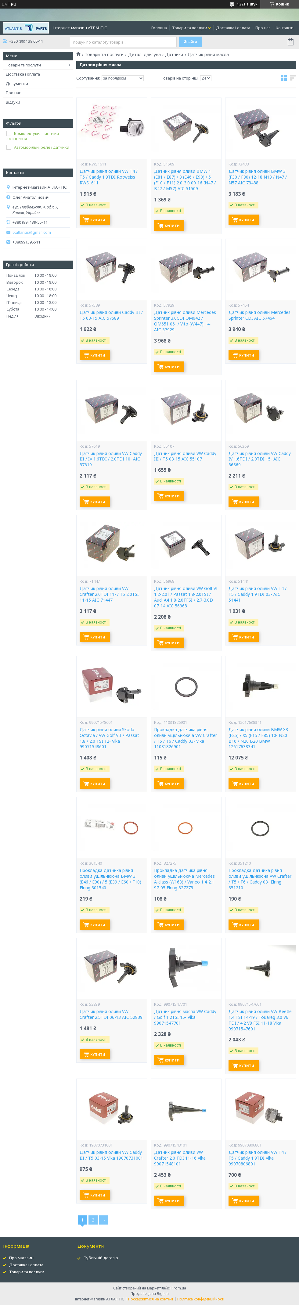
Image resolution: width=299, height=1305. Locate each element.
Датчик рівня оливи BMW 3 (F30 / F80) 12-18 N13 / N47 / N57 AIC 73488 (258, 177)
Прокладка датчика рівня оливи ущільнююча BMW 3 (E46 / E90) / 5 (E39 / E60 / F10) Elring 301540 (110, 879)
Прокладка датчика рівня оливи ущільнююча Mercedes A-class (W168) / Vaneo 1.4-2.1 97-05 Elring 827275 (184, 879)
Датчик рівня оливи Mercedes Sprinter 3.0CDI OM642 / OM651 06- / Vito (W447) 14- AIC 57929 (185, 321)
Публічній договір (101, 1258)
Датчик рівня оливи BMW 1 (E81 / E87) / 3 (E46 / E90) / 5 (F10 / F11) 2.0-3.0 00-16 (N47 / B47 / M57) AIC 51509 (185, 180)
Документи (17, 83)
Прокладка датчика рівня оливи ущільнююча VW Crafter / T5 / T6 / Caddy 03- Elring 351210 (260, 879)
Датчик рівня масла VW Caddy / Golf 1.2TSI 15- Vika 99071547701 (185, 1017)
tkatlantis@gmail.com (32, 232)
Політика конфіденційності (200, 1299)
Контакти (285, 27)
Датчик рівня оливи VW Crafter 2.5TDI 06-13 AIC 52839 (111, 1014)
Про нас (263, 27)
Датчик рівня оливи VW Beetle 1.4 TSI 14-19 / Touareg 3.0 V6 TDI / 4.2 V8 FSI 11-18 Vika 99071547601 (260, 1020)
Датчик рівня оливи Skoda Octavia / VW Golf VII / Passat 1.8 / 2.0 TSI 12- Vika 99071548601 (109, 738)
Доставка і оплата (233, 27)
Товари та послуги (189, 27)
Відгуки (13, 102)
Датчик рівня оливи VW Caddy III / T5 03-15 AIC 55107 (185, 456)
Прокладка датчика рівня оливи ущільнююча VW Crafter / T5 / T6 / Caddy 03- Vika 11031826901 (185, 738)
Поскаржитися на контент (150, 1299)
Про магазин (21, 1258)
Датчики (174, 54)
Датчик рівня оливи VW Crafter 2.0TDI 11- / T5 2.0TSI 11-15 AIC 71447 (109, 594)
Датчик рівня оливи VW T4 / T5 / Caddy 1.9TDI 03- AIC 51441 (257, 594)
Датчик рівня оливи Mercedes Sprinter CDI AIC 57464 (259, 315)
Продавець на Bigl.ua (150, 1293)
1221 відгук (247, 4)
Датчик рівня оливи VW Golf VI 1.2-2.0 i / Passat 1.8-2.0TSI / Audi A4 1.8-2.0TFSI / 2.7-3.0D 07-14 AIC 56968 (186, 597)
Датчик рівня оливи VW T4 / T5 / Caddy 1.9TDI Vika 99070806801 (257, 1158)
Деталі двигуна (144, 54)
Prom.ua (178, 1288)
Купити (97, 220)
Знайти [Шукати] (190, 42)
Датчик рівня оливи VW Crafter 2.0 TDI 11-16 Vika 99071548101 (180, 1158)
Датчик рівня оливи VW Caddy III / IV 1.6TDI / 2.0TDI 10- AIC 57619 (111, 459)
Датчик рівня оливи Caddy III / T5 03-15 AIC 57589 (111, 315)
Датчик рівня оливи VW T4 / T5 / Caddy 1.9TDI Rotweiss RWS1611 (109, 177)
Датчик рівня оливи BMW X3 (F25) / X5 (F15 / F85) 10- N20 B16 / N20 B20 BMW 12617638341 (258, 738)
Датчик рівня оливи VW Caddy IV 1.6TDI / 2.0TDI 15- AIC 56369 (260, 459)
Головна (159, 27)
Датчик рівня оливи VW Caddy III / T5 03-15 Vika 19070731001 (111, 1155)
